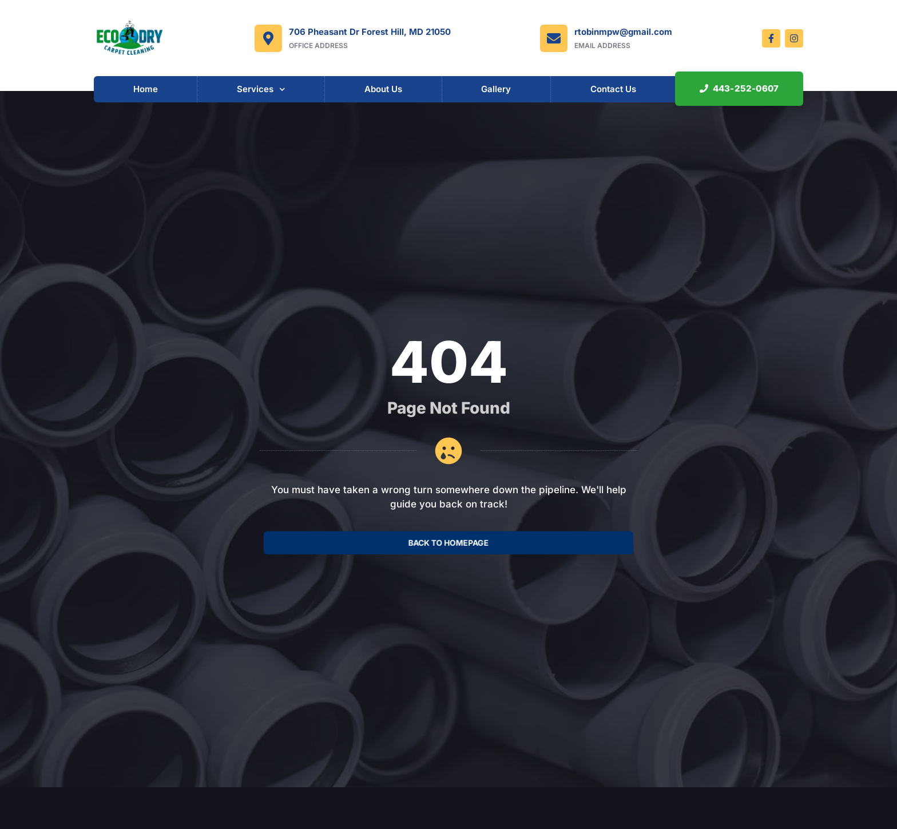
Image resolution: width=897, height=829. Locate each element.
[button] (739, 89)
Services (261, 89)
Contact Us (613, 89)
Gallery (496, 89)
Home (145, 89)
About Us (383, 89)
